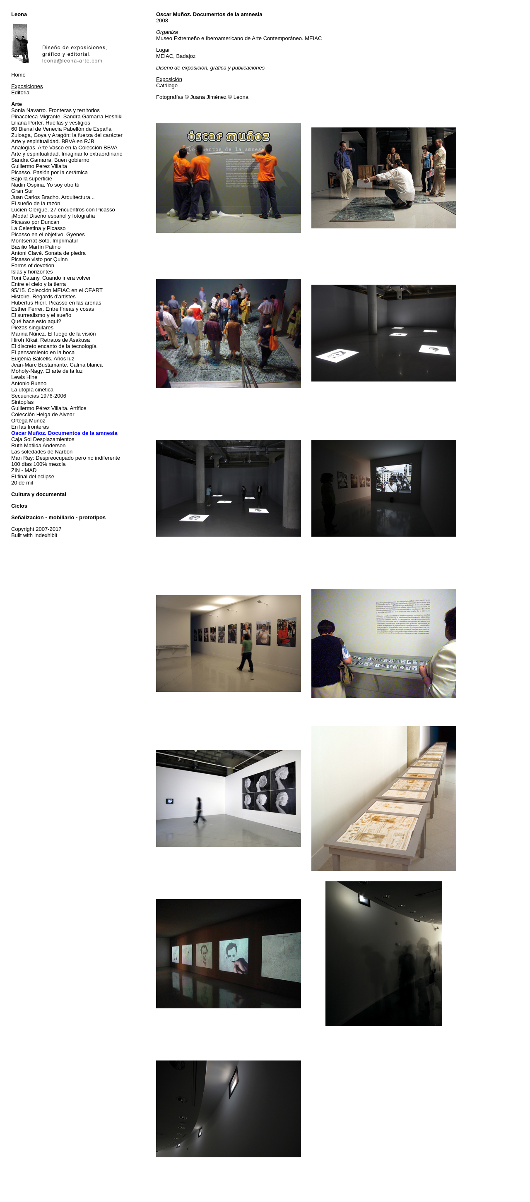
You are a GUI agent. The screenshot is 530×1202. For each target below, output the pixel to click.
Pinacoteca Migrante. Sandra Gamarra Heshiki (67, 116)
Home (18, 75)
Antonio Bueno (28, 383)
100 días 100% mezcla (38, 464)
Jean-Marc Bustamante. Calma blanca (57, 365)
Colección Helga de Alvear (42, 414)
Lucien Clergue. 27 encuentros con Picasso (63, 209)
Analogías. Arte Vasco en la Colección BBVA (64, 147)
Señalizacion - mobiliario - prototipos (58, 517)
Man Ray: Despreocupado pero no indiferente (65, 458)
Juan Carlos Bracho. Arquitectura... (53, 197)
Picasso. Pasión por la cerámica (49, 172)
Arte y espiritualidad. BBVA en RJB (52, 141)
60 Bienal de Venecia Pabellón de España (61, 129)
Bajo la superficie (31, 178)
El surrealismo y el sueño (41, 315)
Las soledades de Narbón (41, 452)
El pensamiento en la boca (43, 352)
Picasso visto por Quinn (39, 259)
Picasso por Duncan (35, 222)
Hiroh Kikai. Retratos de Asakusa (50, 340)
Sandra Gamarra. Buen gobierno (50, 160)
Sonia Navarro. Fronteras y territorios (55, 110)
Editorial (21, 92)
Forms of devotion (32, 265)
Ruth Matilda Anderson (38, 445)
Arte (16, 104)
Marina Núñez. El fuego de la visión (53, 334)
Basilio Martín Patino (35, 247)
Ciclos (19, 506)
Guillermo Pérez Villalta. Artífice (49, 408)
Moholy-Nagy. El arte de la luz (46, 371)
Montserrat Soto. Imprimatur (44, 241)
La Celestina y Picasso (38, 228)
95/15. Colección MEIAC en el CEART (57, 290)
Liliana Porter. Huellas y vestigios (50, 123)
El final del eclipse (32, 476)
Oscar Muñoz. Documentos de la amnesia (64, 433)
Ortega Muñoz (28, 420)
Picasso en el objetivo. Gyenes (48, 234)
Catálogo (167, 85)
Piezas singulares (32, 327)
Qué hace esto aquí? (36, 321)
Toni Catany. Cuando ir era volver (51, 278)
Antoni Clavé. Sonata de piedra (48, 253)
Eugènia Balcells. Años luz (42, 358)
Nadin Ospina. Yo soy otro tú (45, 185)
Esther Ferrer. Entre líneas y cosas (52, 309)
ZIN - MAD (23, 470)
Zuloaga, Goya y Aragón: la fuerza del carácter (67, 135)
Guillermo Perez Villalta (39, 166)
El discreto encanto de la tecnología (53, 346)
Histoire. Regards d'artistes (43, 296)
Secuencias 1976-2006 (38, 396)
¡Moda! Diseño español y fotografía (53, 216)
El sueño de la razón (35, 203)
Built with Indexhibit (34, 535)
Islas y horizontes (32, 272)
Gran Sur (22, 191)
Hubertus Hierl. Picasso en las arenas (56, 303)
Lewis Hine (24, 377)
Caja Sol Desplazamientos (42, 439)
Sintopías (22, 402)
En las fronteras (30, 427)
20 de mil (22, 483)
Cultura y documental (38, 494)
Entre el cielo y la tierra (38, 284)
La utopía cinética (32, 389)
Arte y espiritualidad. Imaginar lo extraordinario (67, 154)
